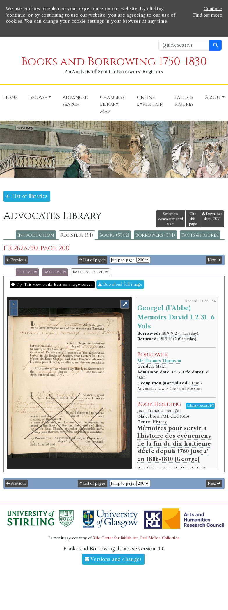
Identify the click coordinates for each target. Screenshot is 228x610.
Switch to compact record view (170, 219)
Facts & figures (199, 235)
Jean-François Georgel (159, 410)
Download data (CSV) (212, 216)
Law (195, 383)
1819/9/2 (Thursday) (180, 333)
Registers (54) (76, 235)
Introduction (35, 235)
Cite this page (193, 219)
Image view (55, 272)
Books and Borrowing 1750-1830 (114, 61)
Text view (27, 272)
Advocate (146, 389)
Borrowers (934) (155, 235)
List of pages (92, 260)
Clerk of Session (186, 389)
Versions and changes (113, 559)
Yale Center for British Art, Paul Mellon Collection (136, 538)
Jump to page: (123, 260)
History (160, 422)
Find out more (207, 15)
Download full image (120, 284)
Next (214, 260)
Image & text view (90, 272)
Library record (200, 405)
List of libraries (26, 196)
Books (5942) (114, 235)
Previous (16, 260)
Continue (213, 8)
